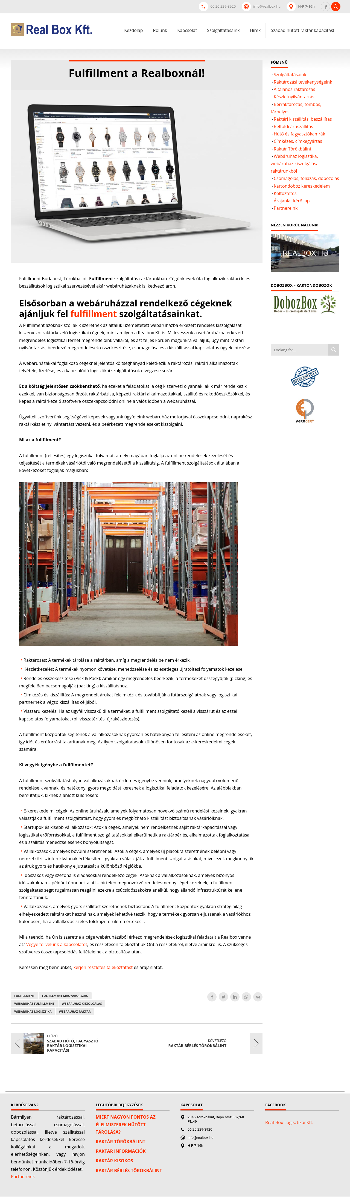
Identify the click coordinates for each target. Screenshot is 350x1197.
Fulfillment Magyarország (65, 996)
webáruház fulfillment (34, 1003)
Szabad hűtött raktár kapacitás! (302, 30)
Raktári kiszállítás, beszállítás (303, 119)
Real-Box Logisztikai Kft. (289, 1122)
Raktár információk (121, 1151)
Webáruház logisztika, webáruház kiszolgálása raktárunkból (295, 163)
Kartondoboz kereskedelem (302, 186)
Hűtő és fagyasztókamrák (299, 134)
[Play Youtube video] (305, 253)
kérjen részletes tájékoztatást (103, 967)
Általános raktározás (294, 89)
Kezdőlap (133, 30)
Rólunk (160, 30)
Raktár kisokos (114, 1161)
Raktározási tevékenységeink (303, 82)
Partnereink (286, 208)
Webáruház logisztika (33, 1011)
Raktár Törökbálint (292, 149)
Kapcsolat (187, 30)
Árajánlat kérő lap (292, 201)
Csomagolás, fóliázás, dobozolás (306, 178)
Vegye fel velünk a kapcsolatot (56, 944)
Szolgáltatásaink (223, 30)
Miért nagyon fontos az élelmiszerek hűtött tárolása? (126, 1124)
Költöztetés (285, 193)
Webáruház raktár (75, 1011)
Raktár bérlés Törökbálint (129, 1171)
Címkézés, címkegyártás (298, 141)
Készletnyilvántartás (294, 97)
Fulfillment (24, 996)
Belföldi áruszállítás (293, 126)
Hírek (255, 30)
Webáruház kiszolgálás (82, 1003)
